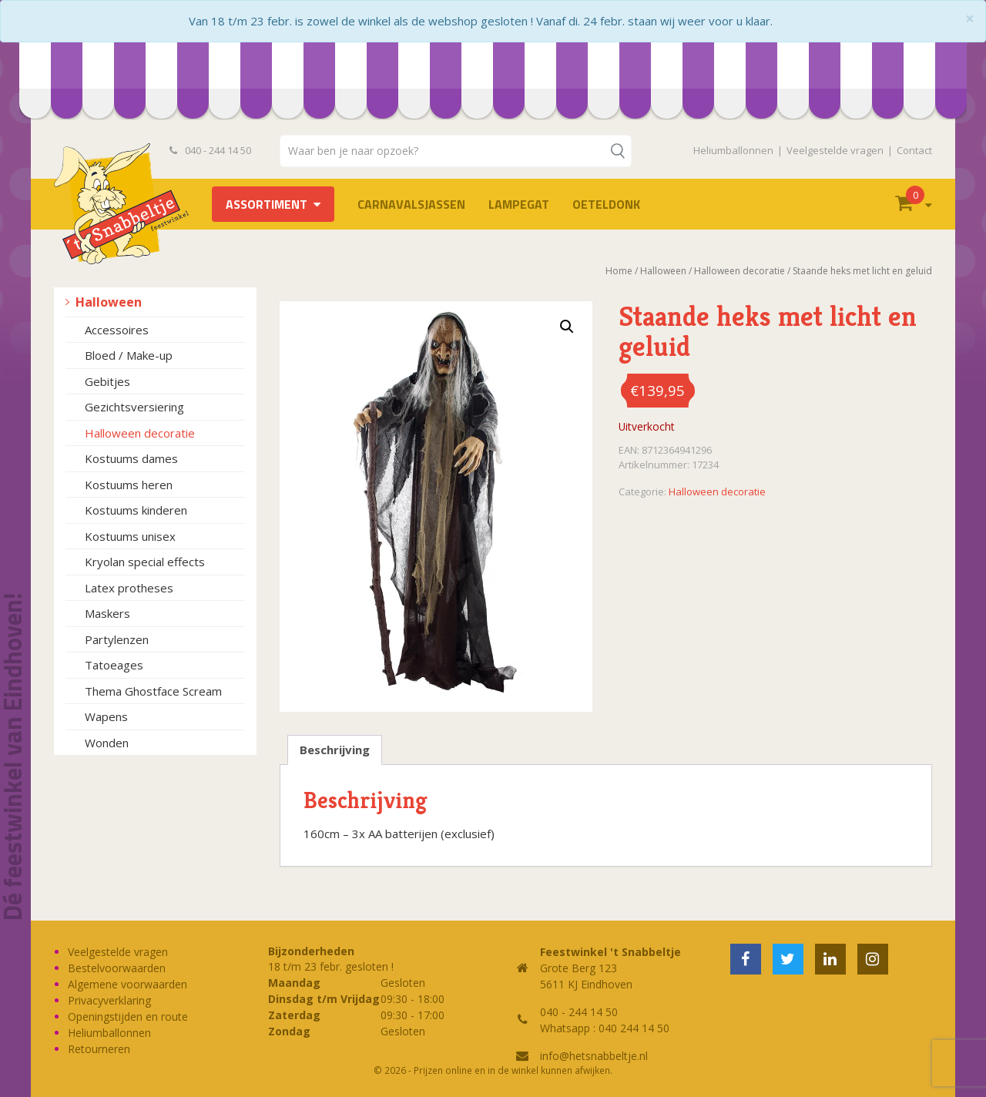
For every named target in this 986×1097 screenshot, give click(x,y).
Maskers (107, 613)
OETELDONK (606, 204)
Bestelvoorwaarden (117, 968)
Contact (914, 150)
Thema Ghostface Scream (153, 691)
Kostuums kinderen (136, 510)
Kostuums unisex (130, 536)
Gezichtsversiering (134, 406)
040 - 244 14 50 (210, 150)
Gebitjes (107, 381)
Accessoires (117, 329)
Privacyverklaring (109, 1000)
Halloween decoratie (140, 433)
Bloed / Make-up (129, 355)
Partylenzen (117, 639)
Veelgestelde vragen (835, 150)
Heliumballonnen (733, 150)
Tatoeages (114, 665)
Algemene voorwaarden (127, 984)
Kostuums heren (129, 484)
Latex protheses (129, 587)
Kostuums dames (131, 458)
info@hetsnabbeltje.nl (594, 1055)
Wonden (107, 742)
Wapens (106, 716)
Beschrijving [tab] (335, 749)
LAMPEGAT (518, 204)
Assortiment (266, 204)
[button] (567, 327)
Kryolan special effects (145, 561)
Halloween (108, 302)
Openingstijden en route (128, 1016)
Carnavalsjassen (411, 204)
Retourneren (99, 1049)
